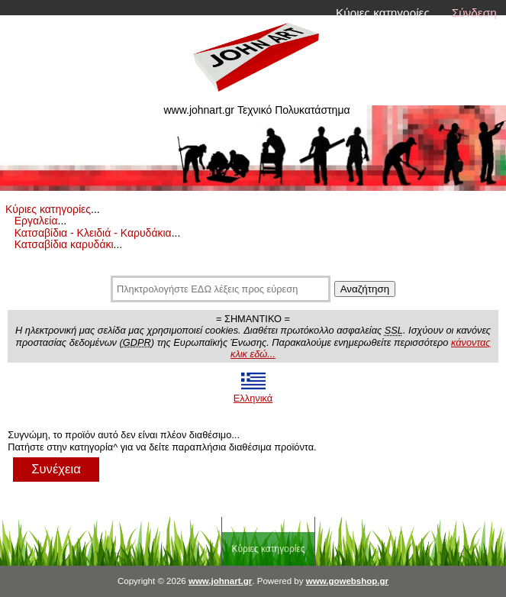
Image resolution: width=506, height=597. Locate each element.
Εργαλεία (36, 221)
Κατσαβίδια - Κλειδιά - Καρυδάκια (93, 233)
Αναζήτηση (364, 289)
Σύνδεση (474, 12)
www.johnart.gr (220, 581)
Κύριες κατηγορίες (383, 12)
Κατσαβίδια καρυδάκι (64, 244)
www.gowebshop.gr (347, 581)
